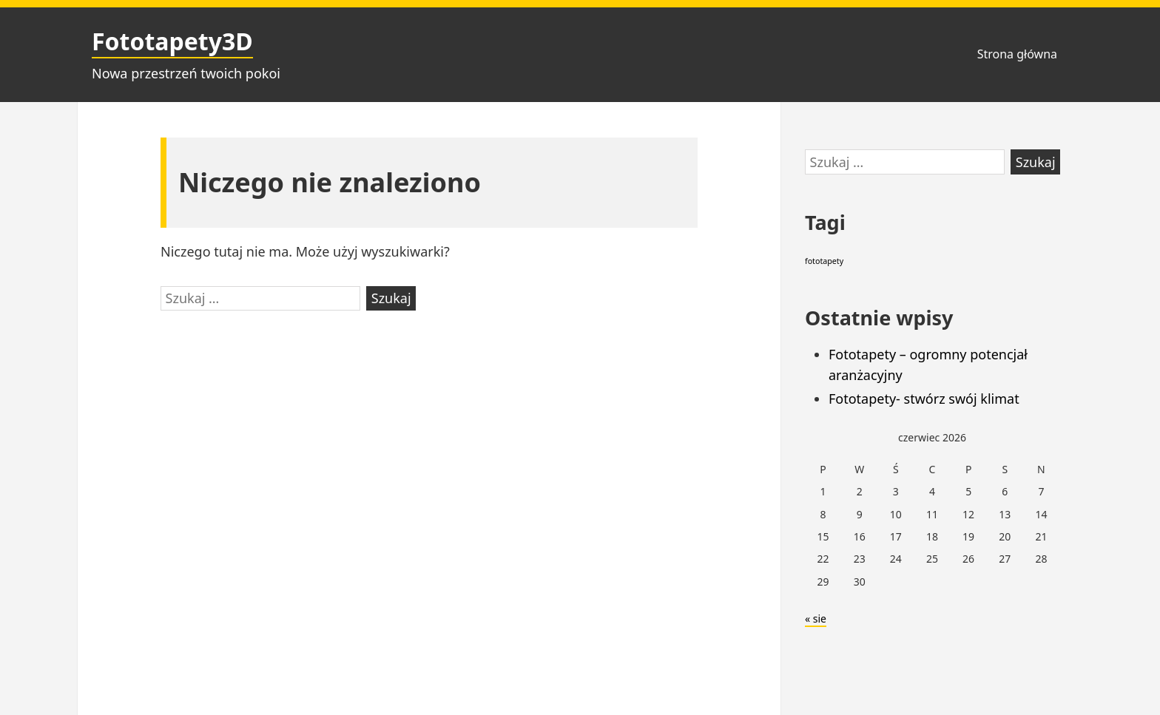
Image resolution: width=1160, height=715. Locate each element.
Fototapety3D (172, 41)
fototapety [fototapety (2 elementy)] (824, 261)
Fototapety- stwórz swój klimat (924, 398)
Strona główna (1017, 54)
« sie (815, 618)
